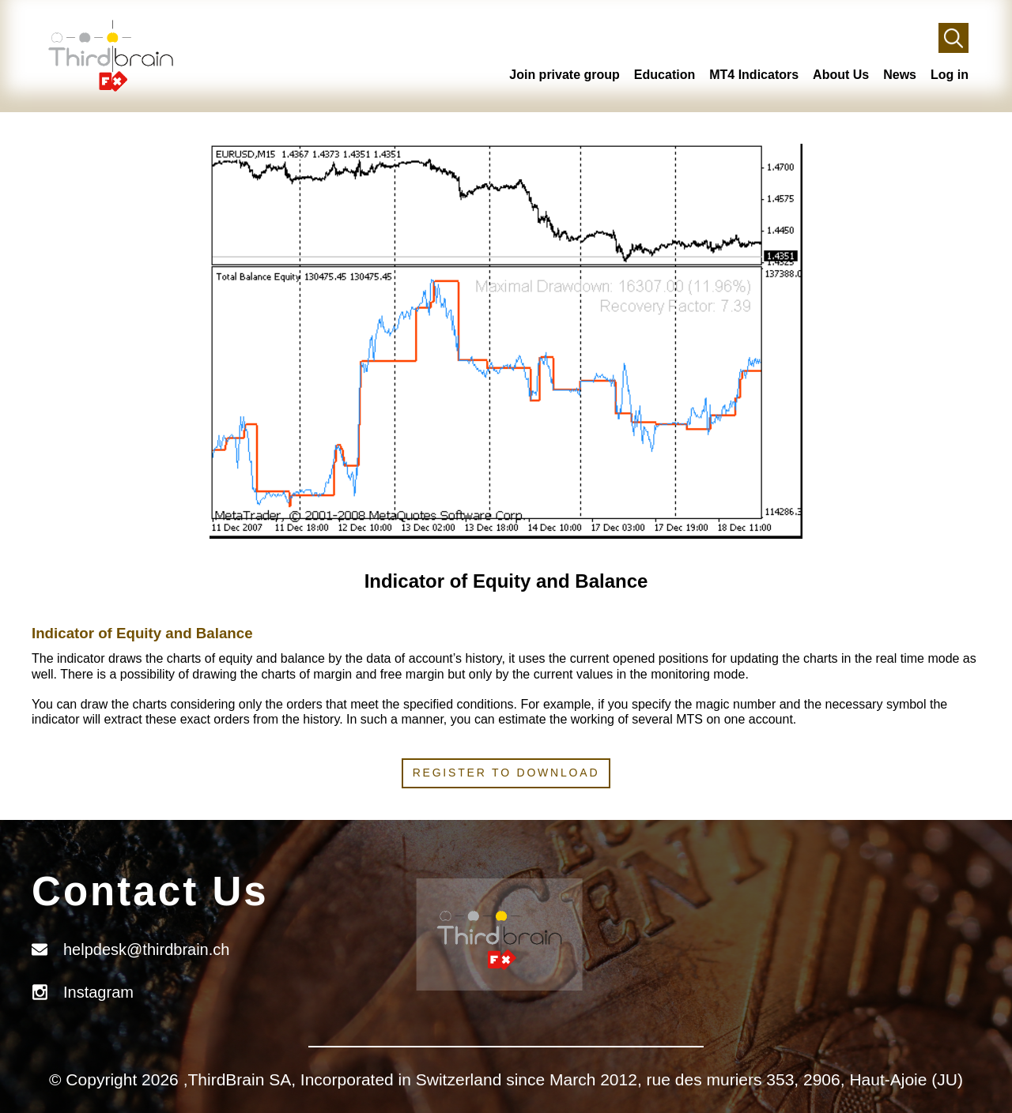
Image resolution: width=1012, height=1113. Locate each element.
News (899, 74)
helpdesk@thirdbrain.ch (146, 949)
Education (664, 74)
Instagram (98, 992)
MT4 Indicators (754, 74)
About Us (841, 74)
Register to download (506, 772)
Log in (950, 74)
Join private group (564, 74)
